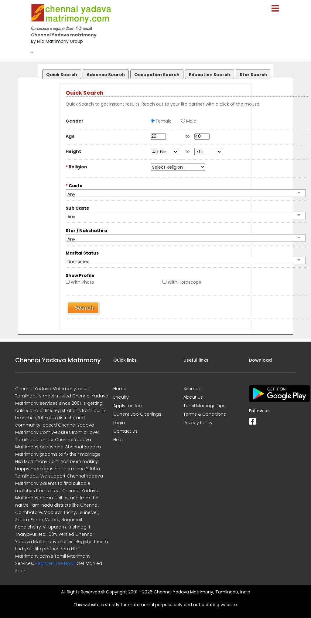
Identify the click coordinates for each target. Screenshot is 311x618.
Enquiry (121, 397)
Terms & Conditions (204, 414)
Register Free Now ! (55, 563)
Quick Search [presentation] (61, 75)
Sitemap (192, 389)
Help (118, 440)
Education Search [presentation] (209, 75)
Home (119, 389)
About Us (193, 397)
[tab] (61, 72)
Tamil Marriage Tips (204, 406)
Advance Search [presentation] (106, 75)
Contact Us (125, 431)
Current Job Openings (137, 414)
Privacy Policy (198, 423)
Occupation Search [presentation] (156, 75)
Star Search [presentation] (253, 75)
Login (119, 423)
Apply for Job (127, 406)
